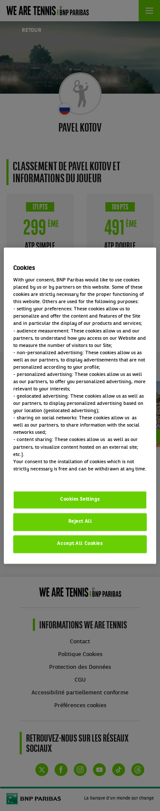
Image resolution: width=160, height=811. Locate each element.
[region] (80, 405)
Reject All (80, 521)
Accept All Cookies (79, 543)
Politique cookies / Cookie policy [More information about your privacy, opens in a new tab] (50, 476)
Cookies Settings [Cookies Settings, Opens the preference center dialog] (80, 499)
